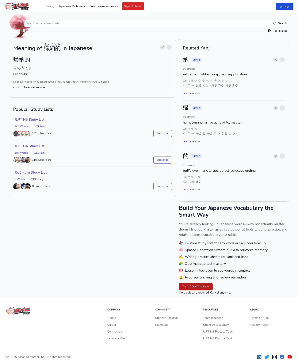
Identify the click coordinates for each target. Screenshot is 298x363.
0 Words (20, 179)
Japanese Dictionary (72, 6)
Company (113, 309)
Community (163, 309)
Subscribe (163, 133)
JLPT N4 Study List (29, 146)
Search (280, 23)
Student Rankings (166, 318)
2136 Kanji (37, 179)
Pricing (49, 6)
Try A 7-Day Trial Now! (195, 286)
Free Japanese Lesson (104, 6)
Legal (254, 309)
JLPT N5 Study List (29, 119)
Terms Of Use (259, 318)
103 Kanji (39, 126)
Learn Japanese (213, 318)
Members (161, 325)
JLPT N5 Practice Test (217, 338)
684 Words (21, 153)
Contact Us (114, 331)
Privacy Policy (259, 325)
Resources (210, 309)
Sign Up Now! (133, 6)
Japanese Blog (117, 338)
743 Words (21, 126)
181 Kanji (39, 153)
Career (111, 325)
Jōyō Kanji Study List (31, 172)
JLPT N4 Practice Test (217, 331)
